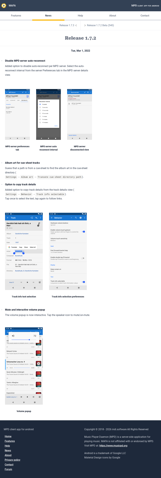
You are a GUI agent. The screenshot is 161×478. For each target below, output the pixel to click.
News (48, 15)
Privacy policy (12, 459)
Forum (8, 469)
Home (8, 436)
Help (80, 15)
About (112, 15)
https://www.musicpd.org (113, 445)
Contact (145, 15)
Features (16, 15)
